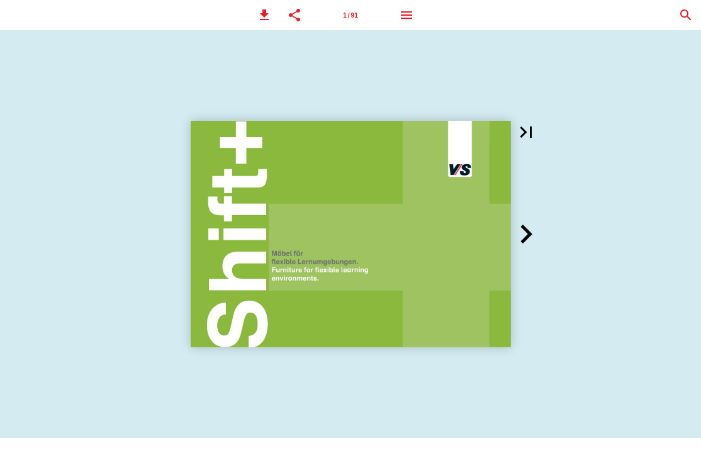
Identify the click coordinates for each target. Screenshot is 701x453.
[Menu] (406, 15)
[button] (264, 15)
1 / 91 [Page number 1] (350, 15)
